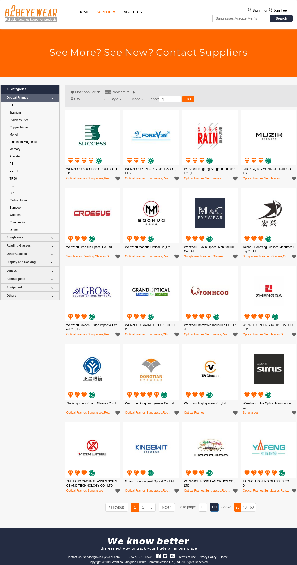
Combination (18, 222)
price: (155, 99)
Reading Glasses (30, 245)
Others (14, 230)
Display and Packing (30, 262)
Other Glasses (30, 254)
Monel (14, 134)
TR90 (13, 178)
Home (224, 557)
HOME (83, 12)
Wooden (15, 215)
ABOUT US (133, 12)
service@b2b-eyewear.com (101, 557)
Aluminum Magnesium (24, 142)
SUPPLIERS (106, 12)
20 (238, 507)
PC (12, 186)
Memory (15, 149)
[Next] (167, 507)
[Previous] (116, 507)
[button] (88, 99)
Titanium (15, 112)
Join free (280, 10)
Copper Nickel (19, 127)
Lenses (30, 270)
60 (252, 507)
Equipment (30, 287)
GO (188, 99)
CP (12, 193)
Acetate (15, 156)
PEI (12, 163)
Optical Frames (30, 97)
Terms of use (187, 557)
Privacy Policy (207, 557)
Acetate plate (30, 279)
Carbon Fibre (18, 200)
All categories (16, 89)
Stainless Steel (19, 120)
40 (245, 507)
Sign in (257, 10)
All (11, 105)
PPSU (14, 171)
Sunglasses (30, 237)
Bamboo (15, 207)
